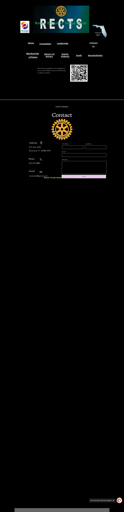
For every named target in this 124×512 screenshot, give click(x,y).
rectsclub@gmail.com (38, 176)
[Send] (84, 176)
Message (65, 159)
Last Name (88, 144)
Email (63, 151)
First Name (65, 144)
